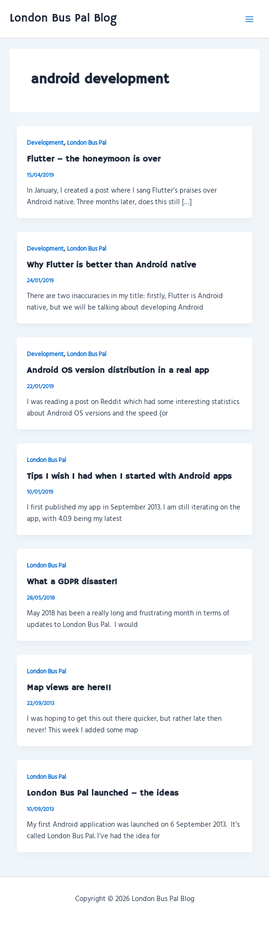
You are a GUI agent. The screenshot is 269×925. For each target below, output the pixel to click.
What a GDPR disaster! (72, 582)
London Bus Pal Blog (63, 18)
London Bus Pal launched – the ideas (103, 793)
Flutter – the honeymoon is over (93, 159)
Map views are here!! (69, 687)
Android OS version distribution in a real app (118, 370)
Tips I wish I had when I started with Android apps (129, 476)
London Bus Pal (86, 142)
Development (45, 142)
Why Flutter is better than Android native (111, 265)
